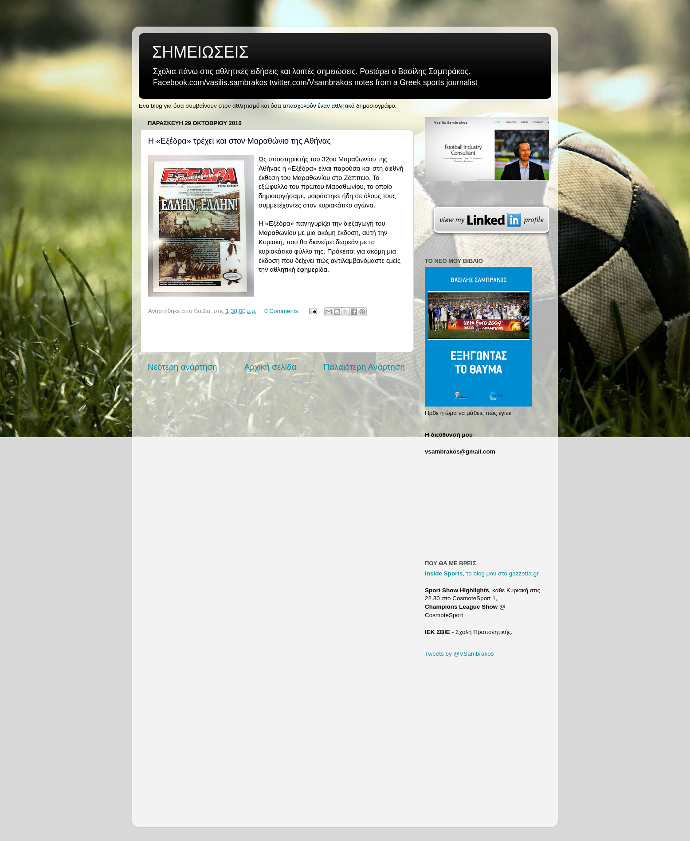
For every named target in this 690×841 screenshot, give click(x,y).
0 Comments (281, 311)
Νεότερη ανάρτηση (182, 367)
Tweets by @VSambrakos (459, 653)
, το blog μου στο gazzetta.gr (482, 573)
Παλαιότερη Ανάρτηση (364, 367)
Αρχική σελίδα (270, 367)
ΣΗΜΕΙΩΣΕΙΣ (200, 52)
